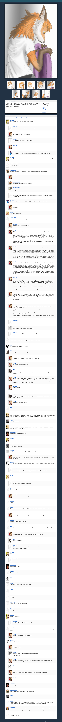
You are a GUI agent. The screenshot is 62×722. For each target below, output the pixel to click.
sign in (17, 117)
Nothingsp (12, 520)
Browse (9, 1)
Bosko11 (12, 338)
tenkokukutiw (13, 432)
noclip (11, 701)
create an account (23, 117)
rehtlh (11, 407)
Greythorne (15, 126)
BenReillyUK (12, 212)
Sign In (53, 1)
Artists (12, 1)
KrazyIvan (13, 101)
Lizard (11, 589)
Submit (16, 1)
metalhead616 (13, 217)
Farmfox (11, 507)
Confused (44, 108)
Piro (11, 488)
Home (2, 1)
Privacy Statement (54, 721)
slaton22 (12, 627)
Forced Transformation (46, 109)
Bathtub (43, 107)
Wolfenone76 (12, 571)
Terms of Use (43, 721)
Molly (11, 345)
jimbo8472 (15, 326)
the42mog (12, 608)
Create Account (58, 1)
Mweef (11, 583)
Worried (43, 112)
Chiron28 (12, 462)
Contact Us (59, 721)
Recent (5, 1)
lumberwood (12, 707)
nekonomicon (15, 332)
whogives (15, 151)
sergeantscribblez (13, 170)
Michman (12, 577)
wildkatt (14, 652)
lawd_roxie (15, 621)
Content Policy (48, 721)
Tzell (11, 350)
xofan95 (11, 420)
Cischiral (12, 501)
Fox (43, 110)
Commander (12, 602)
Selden (14, 193)
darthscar (12, 713)
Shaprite (11, 596)
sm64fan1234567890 (14, 163)
